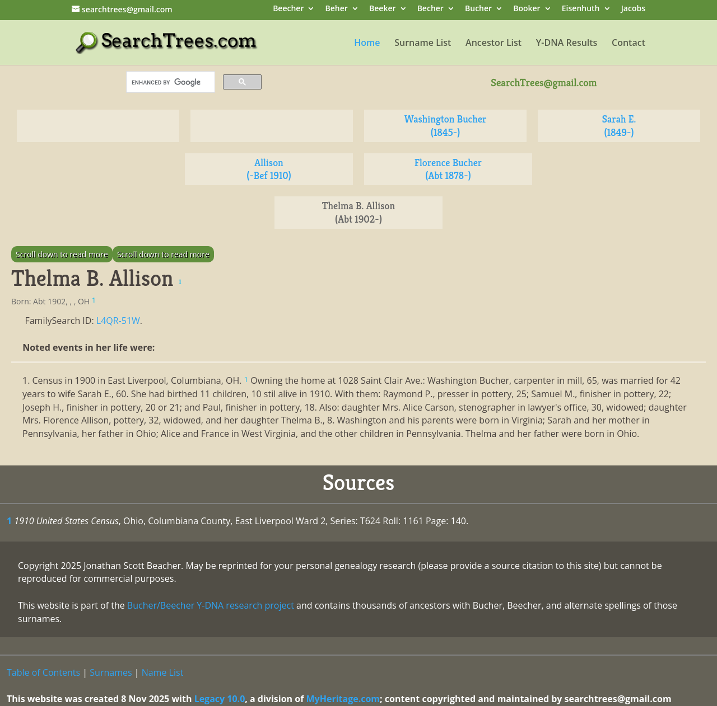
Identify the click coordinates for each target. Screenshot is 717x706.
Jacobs (633, 9)
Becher (430, 9)
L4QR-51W (118, 320)
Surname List (422, 44)
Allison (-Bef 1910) (268, 169)
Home (367, 44)
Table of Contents (43, 672)
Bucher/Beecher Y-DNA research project (210, 605)
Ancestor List (493, 44)
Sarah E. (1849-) (619, 125)
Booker (526, 9)
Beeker (382, 9)
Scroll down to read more (62, 254)
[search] (169, 82)
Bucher (478, 9)
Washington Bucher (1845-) (445, 125)
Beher (336, 9)
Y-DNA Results (567, 44)
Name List (163, 672)
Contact (628, 44)
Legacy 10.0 (219, 699)
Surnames (111, 672)
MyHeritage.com (343, 699)
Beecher (288, 9)
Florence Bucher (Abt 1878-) (448, 169)
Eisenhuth (581, 9)
